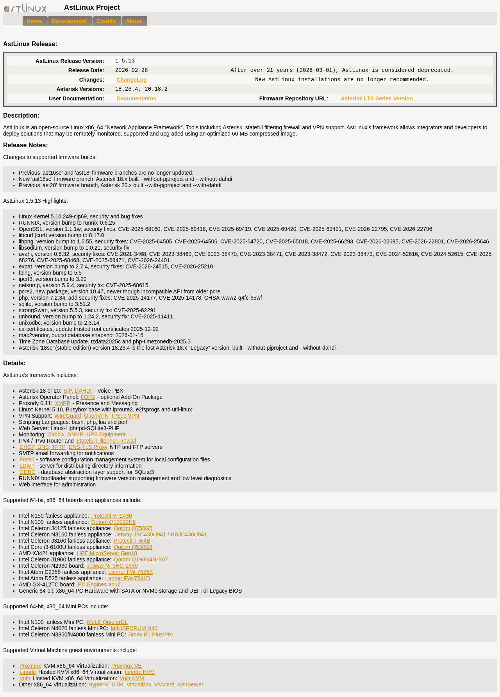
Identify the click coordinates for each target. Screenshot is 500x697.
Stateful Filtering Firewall (106, 441)
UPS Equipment (105, 434)
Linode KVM (140, 672)
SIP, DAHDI (78, 391)
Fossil (27, 459)
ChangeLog (132, 80)
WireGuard (68, 416)
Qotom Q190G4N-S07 (141, 559)
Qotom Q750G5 (133, 528)
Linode (28, 672)
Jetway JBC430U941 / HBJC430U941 (161, 534)
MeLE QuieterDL (107, 622)
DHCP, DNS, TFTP (43, 447)
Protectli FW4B (132, 541)
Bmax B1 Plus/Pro (151, 634)
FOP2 (87, 397)
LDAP (27, 466)
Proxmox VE (126, 666)
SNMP (75, 434)
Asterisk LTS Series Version (377, 98)
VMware (164, 684)
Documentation (137, 98)
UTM (117, 684)
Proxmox (30, 666)
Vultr (25, 678)
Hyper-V (98, 684)
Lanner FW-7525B (130, 572)
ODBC (27, 472)
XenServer (191, 684)
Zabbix (56, 434)
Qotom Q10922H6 (113, 522)
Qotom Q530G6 (133, 547)
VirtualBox (139, 684)
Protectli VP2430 (111, 516)
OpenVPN (96, 416)
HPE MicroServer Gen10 (107, 553)
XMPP (62, 403)
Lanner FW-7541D (127, 578)
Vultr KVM (132, 678)
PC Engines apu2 (99, 584)
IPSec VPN (125, 416)
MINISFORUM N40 (134, 628)
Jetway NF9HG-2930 (112, 566)
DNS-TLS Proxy (88, 447)
